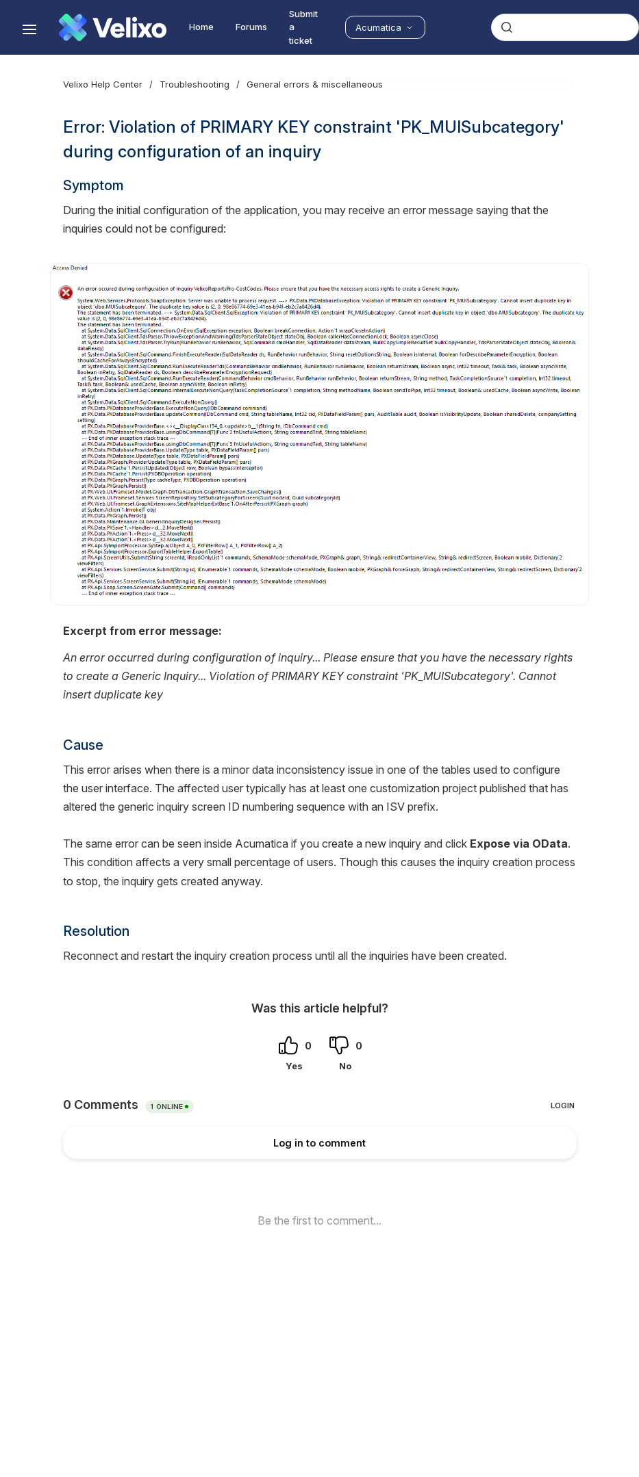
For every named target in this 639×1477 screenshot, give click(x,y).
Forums (251, 26)
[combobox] (565, 27)
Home (201, 26)
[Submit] (507, 27)
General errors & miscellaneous (315, 84)
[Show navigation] (29, 29)
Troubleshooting (194, 84)
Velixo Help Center (102, 84)
